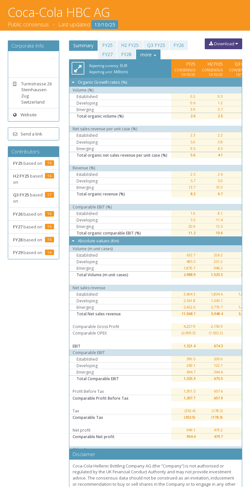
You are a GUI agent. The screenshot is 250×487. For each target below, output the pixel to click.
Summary (83, 45)
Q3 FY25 (156, 45)
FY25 (107, 45)
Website (25, 115)
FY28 (126, 54)
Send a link (27, 134)
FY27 (107, 54)
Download (223, 44)
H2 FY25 (130, 45)
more (148, 54)
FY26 (179, 45)
